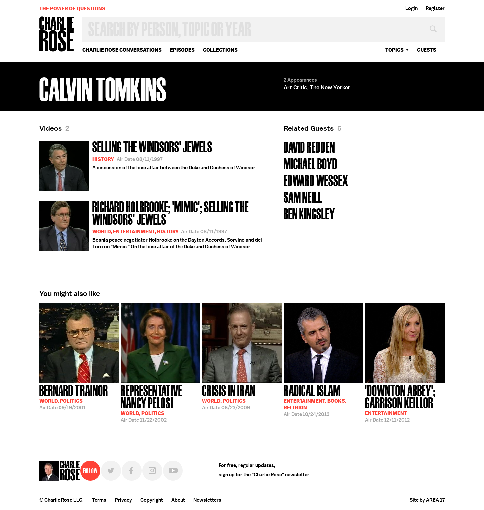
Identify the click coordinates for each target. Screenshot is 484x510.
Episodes (182, 50)
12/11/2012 (405, 402)
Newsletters (207, 500)
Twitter (111, 471)
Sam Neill (303, 196)
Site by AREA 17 (427, 500)
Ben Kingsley (309, 213)
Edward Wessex (316, 180)
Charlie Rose (56, 34)
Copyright (151, 500)
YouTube (173, 471)
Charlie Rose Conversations (122, 50)
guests (426, 50)
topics (394, 50)
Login (411, 8)
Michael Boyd (310, 163)
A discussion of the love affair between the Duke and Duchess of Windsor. (147, 164)
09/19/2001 (73, 396)
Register (435, 8)
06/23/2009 (228, 396)
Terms (99, 500)
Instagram (152, 471)
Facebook (132, 471)
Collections (220, 50)
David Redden (309, 146)
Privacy (123, 500)
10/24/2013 (315, 400)
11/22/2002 (160, 402)
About (178, 500)
